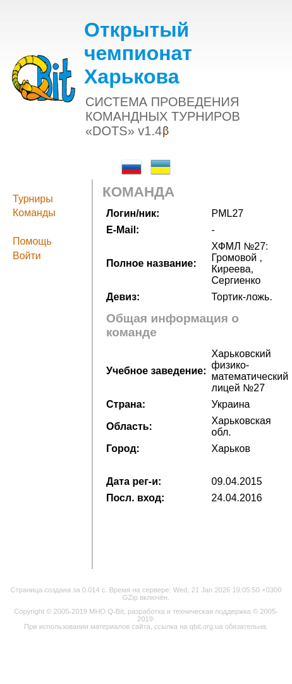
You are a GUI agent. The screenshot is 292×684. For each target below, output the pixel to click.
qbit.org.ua (206, 626)
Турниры (33, 198)
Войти (27, 255)
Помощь (32, 241)
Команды (34, 212)
